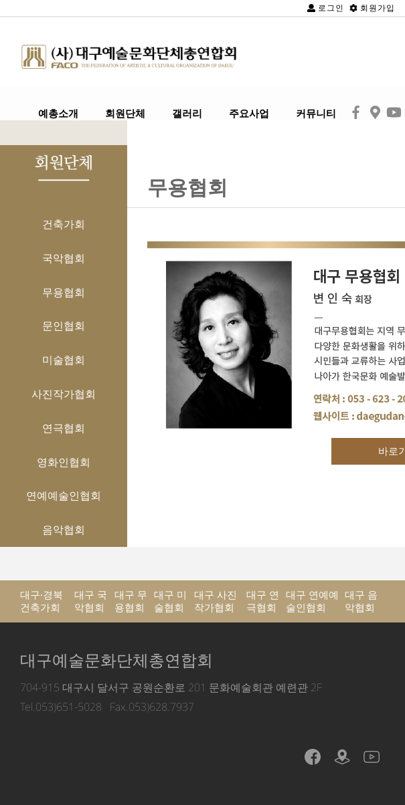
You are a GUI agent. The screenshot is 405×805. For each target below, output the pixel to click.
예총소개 (58, 113)
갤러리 (187, 113)
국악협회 (63, 258)
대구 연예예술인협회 (312, 601)
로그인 (325, 7)
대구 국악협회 (90, 601)
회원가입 (372, 7)
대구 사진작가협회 (215, 601)
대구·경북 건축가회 (41, 601)
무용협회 (63, 292)
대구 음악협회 (361, 601)
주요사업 (249, 113)
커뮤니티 (316, 113)
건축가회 (63, 224)
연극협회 (63, 428)
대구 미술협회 (170, 601)
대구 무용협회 (130, 601)
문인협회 (63, 325)
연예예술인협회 (63, 495)
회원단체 (125, 113)
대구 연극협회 (262, 601)
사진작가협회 (63, 393)
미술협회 (63, 359)
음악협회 (63, 529)
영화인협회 (63, 462)
